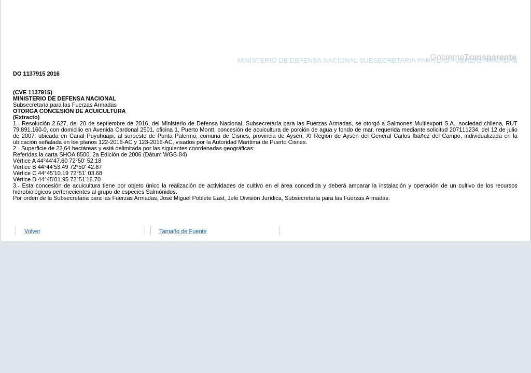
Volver (32, 231)
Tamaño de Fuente (183, 231)
